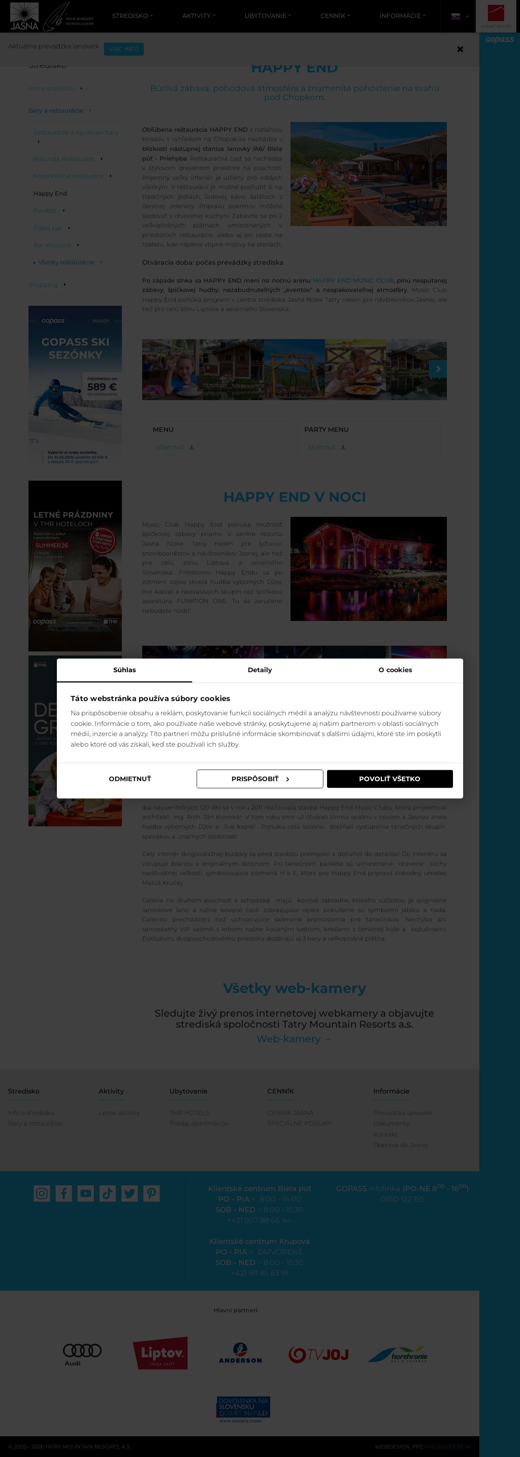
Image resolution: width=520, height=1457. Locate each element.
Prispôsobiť (260, 779)
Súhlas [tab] (124, 669)
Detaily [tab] (260, 669)
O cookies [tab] (395, 669)
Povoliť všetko (389, 779)
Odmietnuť (130, 779)
